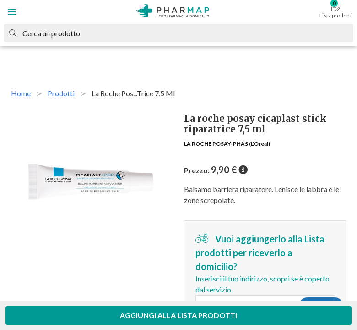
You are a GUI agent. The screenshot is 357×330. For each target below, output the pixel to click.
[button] (12, 12)
